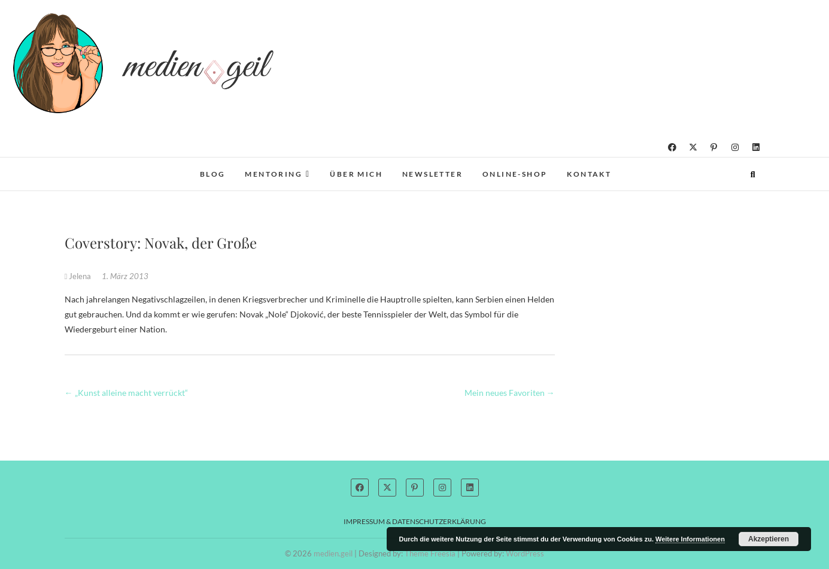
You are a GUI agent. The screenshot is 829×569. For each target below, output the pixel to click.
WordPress (525, 553)
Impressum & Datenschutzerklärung (415, 521)
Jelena (79, 276)
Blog (213, 174)
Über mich (356, 174)
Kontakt (589, 174)
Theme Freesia (430, 553)
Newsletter (432, 174)
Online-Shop (514, 174)
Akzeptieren (768, 539)
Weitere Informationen (690, 539)
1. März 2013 (125, 276)
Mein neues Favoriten (509, 393)
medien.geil (333, 553)
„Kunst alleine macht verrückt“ (126, 393)
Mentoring (273, 174)
